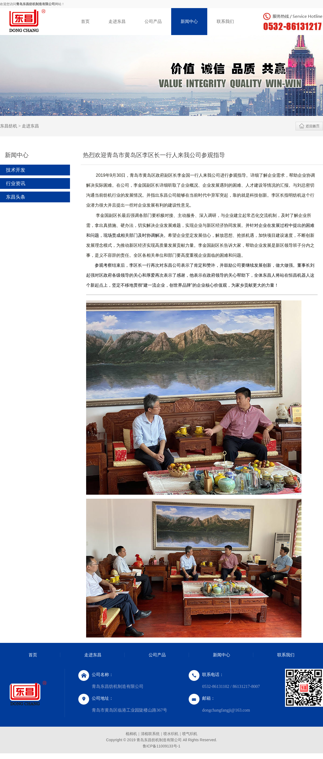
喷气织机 (189, 734)
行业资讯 (15, 183)
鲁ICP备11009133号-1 (161, 746)
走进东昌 (117, 21)
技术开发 (15, 170)
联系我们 (225, 21)
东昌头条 (15, 197)
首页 (85, 21)
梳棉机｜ (133, 734)
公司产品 (153, 21)
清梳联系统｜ (152, 734)
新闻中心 (189, 21)
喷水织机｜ (172, 734)
